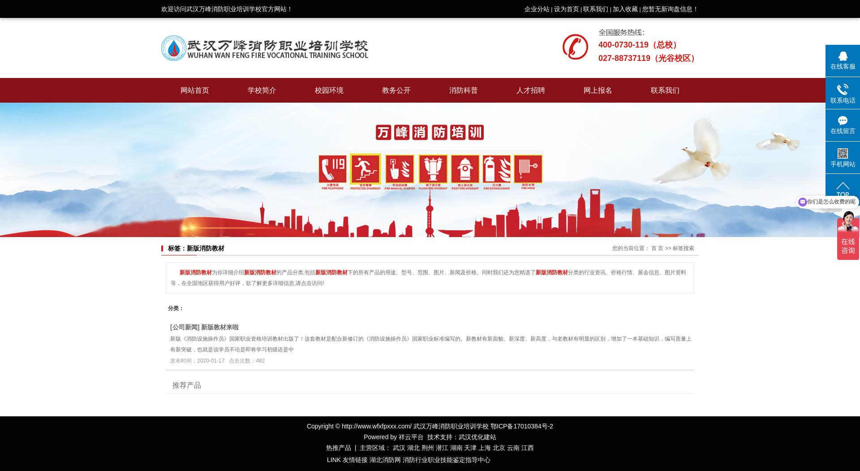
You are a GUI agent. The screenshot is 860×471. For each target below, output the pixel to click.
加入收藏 (625, 9)
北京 (499, 447)
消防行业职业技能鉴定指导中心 (446, 459)
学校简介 (262, 90)
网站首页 (195, 90)
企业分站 (537, 9)
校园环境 (329, 90)
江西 (527, 447)
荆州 (427, 447)
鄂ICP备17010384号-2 (521, 426)
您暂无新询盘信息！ (670, 9)
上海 (484, 447)
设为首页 (566, 9)
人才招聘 (530, 90)
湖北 (413, 447)
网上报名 (598, 90)
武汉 (399, 447)
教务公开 (396, 90)
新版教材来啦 (220, 327)
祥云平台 (411, 437)
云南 (513, 447)
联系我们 (595, 9)
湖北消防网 (385, 459)
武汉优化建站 (477, 437)
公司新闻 (185, 327)
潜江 (442, 447)
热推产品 (338, 447)
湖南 (456, 447)
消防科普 (463, 90)
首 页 (657, 248)
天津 (470, 447)
